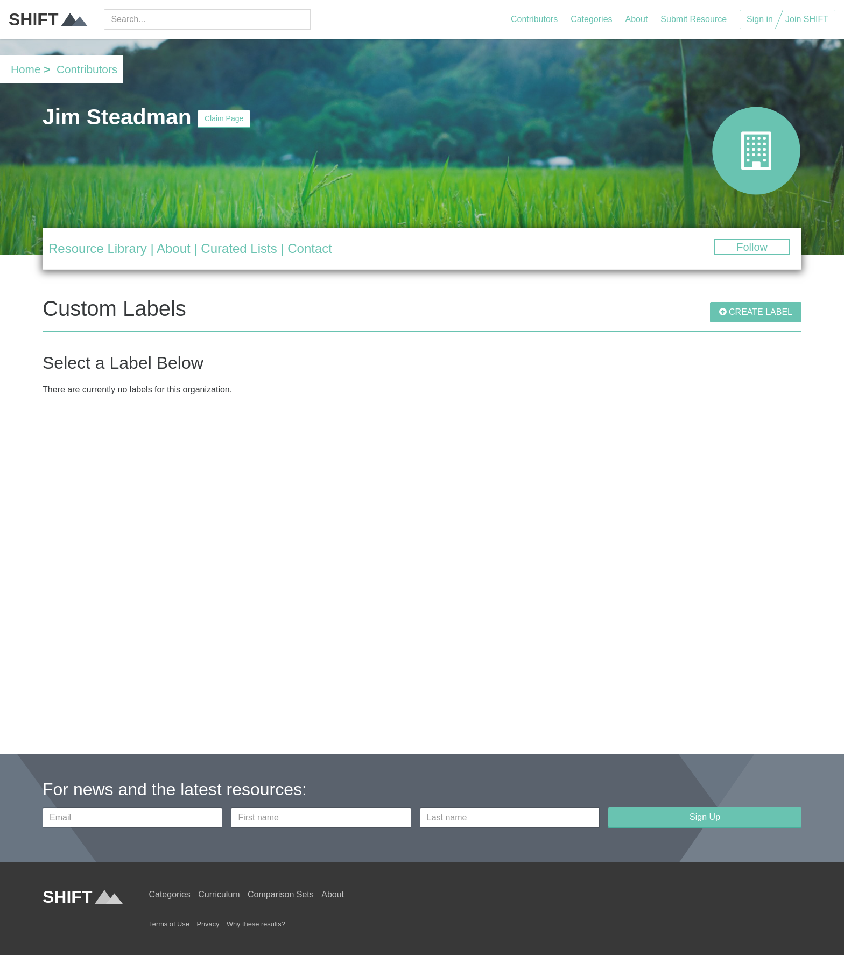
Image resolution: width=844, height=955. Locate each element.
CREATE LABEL (755, 312)
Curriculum (219, 894)
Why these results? (256, 924)
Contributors (534, 19)
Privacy (207, 924)
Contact (309, 248)
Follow (752, 247)
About (636, 19)
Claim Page (224, 118)
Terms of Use (169, 924)
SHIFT (48, 19)
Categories (591, 19)
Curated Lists (239, 248)
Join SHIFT (806, 19)
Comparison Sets (281, 894)
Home (25, 69)
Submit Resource (693, 19)
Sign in (760, 19)
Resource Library (97, 248)
